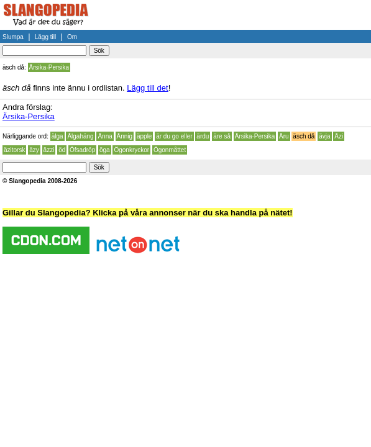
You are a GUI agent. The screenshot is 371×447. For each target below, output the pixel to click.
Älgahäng (80, 136)
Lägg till (45, 37)
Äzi (338, 136)
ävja (324, 136)
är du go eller (174, 136)
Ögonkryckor (131, 150)
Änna (105, 136)
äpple (144, 136)
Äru (284, 136)
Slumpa (13, 37)
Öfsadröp (82, 150)
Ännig (125, 136)
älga (57, 136)
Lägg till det (147, 88)
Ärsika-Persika (49, 67)
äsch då (303, 136)
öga (104, 150)
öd (61, 150)
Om (72, 37)
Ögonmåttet (169, 150)
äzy (34, 150)
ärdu (202, 136)
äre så (222, 136)
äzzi (49, 150)
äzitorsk (14, 150)
